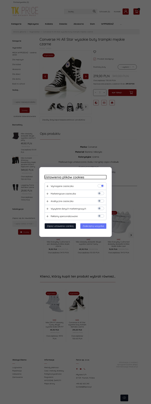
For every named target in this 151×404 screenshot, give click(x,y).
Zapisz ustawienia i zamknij (60, 226)
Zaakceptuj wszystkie (93, 226)
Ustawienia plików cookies (64, 177)
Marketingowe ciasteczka (63, 193)
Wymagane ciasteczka (62, 186)
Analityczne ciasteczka (62, 201)
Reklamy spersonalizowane (64, 216)
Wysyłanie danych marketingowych (68, 208)
